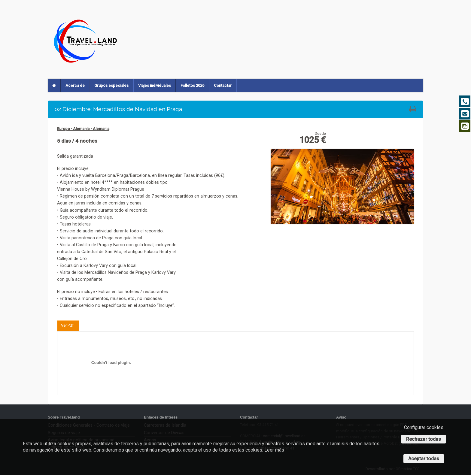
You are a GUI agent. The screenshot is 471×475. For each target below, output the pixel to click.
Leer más (274, 450)
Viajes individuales (154, 85)
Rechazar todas (423, 439)
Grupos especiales (111, 85)
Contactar (223, 85)
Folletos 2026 (192, 85)
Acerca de (75, 85)
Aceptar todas (423, 458)
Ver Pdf (67, 325)
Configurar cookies (423, 427)
